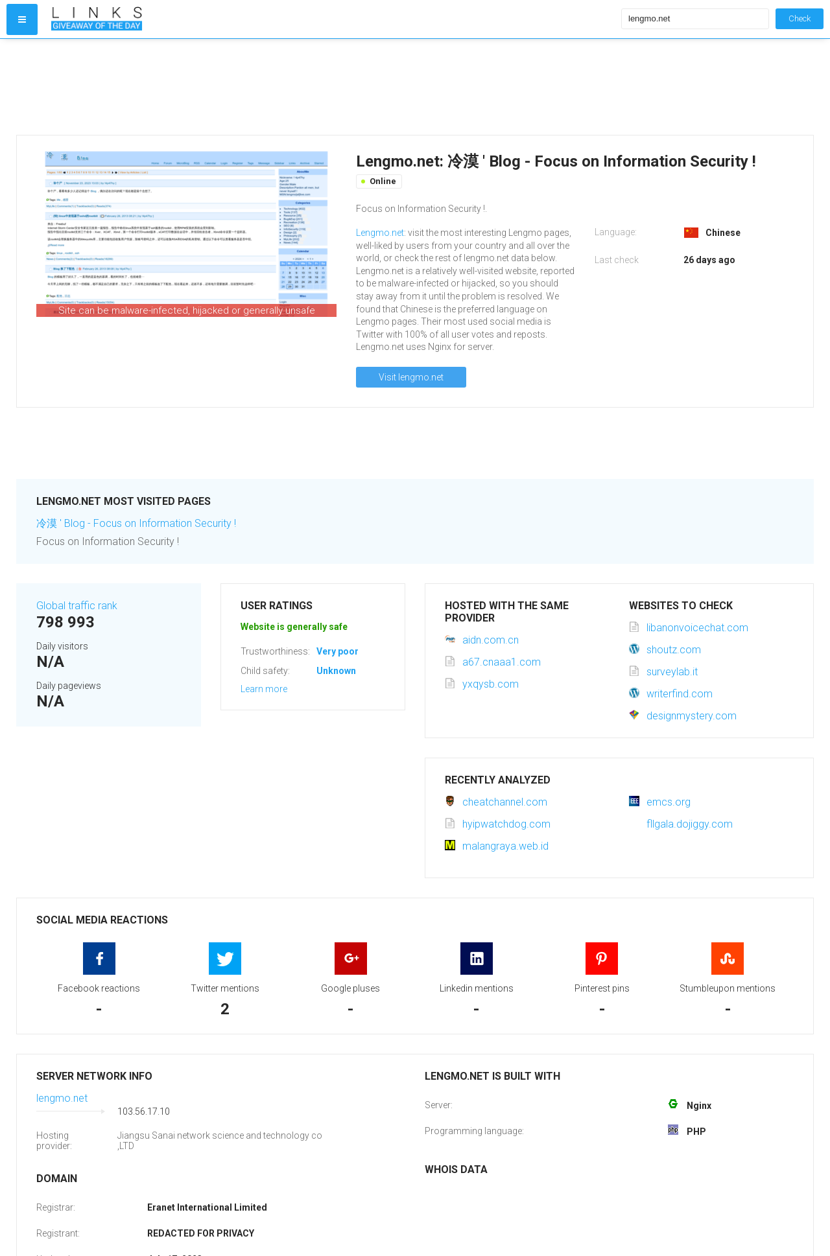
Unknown (336, 671)
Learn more (264, 689)
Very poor (337, 651)
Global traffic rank (76, 605)
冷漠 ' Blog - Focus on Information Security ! (136, 523)
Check (799, 18)
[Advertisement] (333, 87)
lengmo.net (62, 1098)
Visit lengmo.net (411, 377)
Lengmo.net (380, 232)
